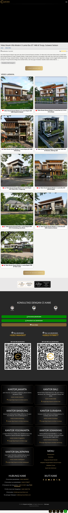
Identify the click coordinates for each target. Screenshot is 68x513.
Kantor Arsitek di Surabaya (51, 418)
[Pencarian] (54, 511)
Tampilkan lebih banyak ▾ (8, 63)
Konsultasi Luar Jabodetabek (34, 320)
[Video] (57, 511)
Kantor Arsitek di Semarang (51, 439)
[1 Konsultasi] (65, 511)
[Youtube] (49, 482)
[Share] (61, 511)
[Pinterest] (54, 482)
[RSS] (59, 482)
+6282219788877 (50, 335)
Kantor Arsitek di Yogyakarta (17, 438)
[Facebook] (43, 482)
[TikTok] (52, 482)
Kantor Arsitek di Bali (50, 398)
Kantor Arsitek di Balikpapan (17, 459)
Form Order (34, 324)
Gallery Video (8, 48)
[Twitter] (57, 483)
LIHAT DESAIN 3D (34, 68)
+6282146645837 (18, 335)
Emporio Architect (27, 507)
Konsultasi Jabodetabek (34, 316)
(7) (63, 51)
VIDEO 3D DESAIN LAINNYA (34, 272)
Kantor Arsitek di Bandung (17, 418)
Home (2, 48)
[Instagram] (46, 482)
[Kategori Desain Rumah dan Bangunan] (50, 511)
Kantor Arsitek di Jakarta (17, 397)
